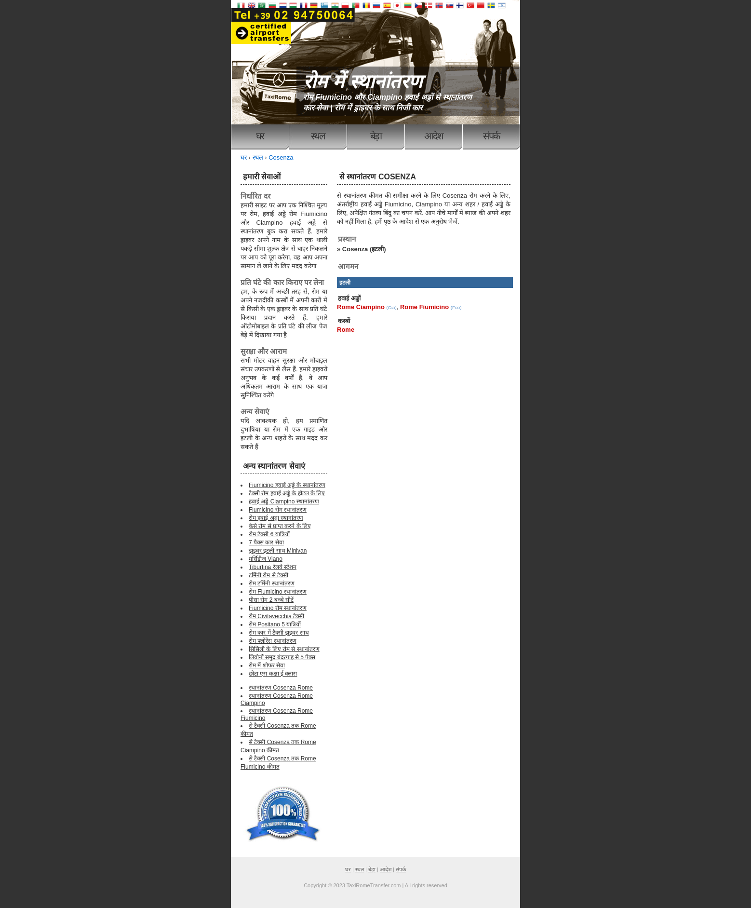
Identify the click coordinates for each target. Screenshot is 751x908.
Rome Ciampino (361, 307)
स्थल (318, 136)
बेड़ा (375, 136)
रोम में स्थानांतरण (362, 81)
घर (260, 136)
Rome (345, 329)
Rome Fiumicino (424, 307)
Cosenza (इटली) (364, 249)
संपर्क (491, 136)
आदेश (433, 136)
